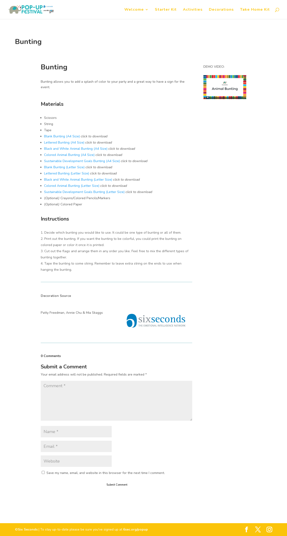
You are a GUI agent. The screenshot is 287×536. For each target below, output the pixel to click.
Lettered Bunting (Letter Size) (66, 173)
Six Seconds (28, 529)
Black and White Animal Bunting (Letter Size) (78, 179)
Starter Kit (166, 10)
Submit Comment (116, 485)
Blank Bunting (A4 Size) (62, 136)
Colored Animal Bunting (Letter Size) (71, 185)
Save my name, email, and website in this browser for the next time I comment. (105, 473)
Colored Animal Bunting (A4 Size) (69, 155)
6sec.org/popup (135, 529)
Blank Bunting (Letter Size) (64, 167)
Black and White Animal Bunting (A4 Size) (75, 148)
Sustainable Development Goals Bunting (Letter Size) (84, 192)
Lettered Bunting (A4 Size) (64, 142)
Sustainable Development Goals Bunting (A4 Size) (82, 161)
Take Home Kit (255, 10)
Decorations (221, 10)
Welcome (134, 10)
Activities (193, 10)
